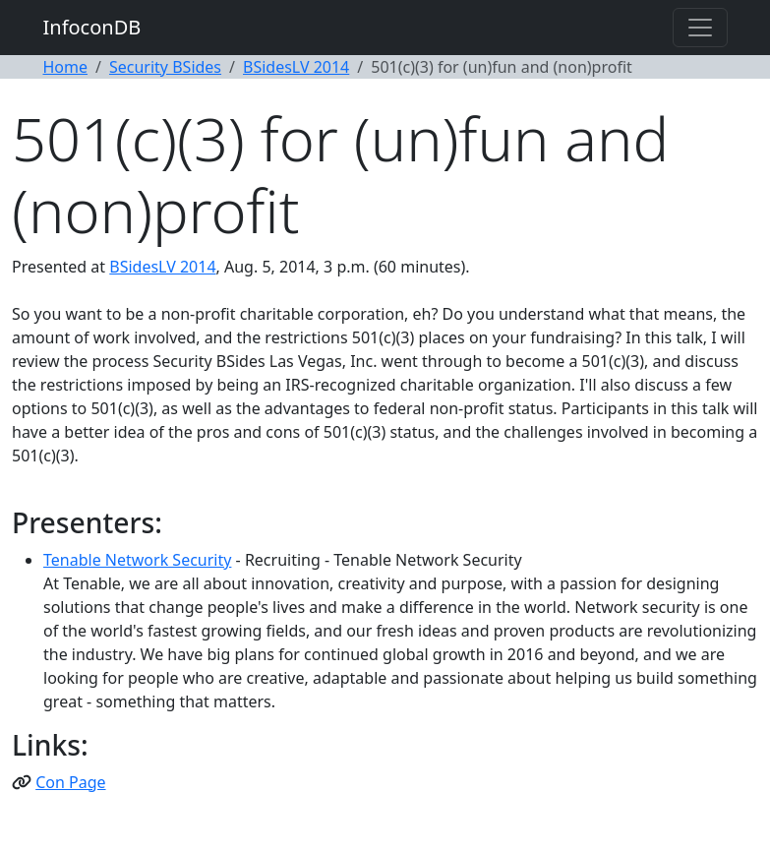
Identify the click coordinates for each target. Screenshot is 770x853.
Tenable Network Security (137, 560)
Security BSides (165, 67)
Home (66, 67)
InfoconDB (92, 27)
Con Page (70, 782)
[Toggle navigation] (700, 27)
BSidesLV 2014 (296, 67)
